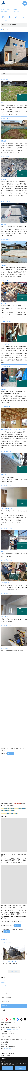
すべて (4, 980)
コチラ (21, 921)
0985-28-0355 (7, 1048)
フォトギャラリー (6, 997)
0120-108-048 (7, 1029)
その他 (4, 985)
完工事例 (4, 1006)
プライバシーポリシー (15, 1063)
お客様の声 (5, 1010)
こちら (7, 932)
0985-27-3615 (15, 1029)
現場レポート (5, 1001)
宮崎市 (4, 982)
